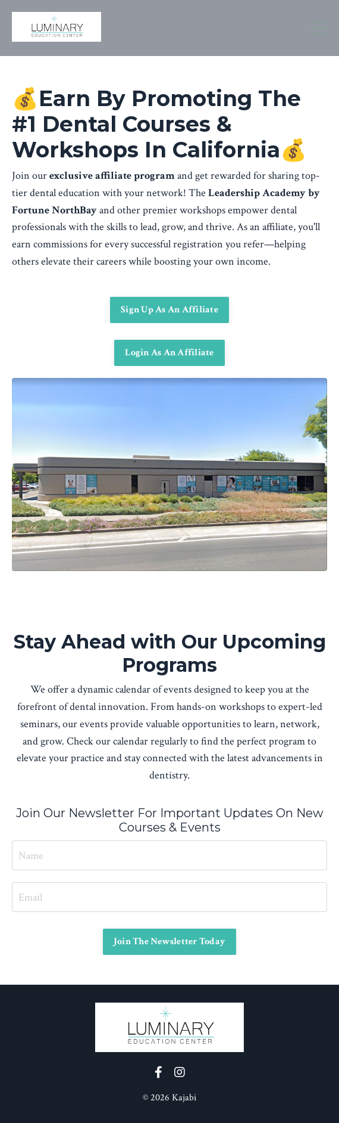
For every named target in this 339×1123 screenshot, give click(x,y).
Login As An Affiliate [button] (169, 352)
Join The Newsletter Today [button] (169, 941)
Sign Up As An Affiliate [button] (169, 309)
